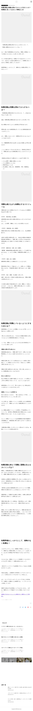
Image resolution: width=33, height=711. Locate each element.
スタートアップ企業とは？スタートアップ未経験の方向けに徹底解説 (16, 647)
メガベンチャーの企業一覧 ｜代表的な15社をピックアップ (19, 693)
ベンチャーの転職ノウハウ (5, 5)
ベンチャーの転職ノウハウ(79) (6, 599)
